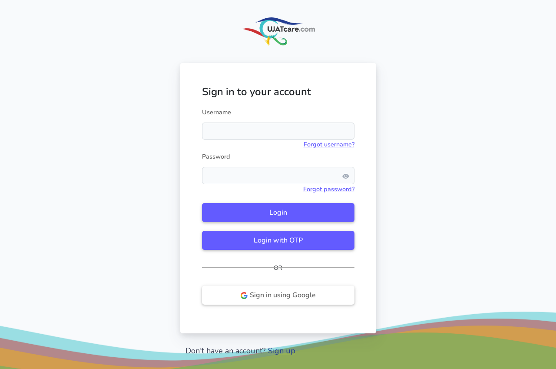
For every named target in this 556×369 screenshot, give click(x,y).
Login (278, 212)
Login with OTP (278, 240)
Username (216, 112)
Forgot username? (329, 144)
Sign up (281, 351)
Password (216, 156)
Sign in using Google (278, 295)
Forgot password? (328, 189)
